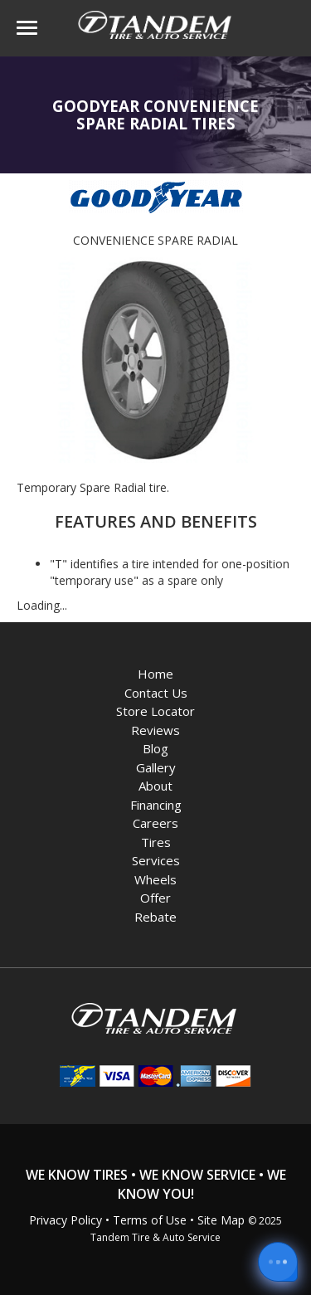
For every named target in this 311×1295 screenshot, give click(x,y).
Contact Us (155, 692)
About (155, 785)
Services (156, 860)
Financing (156, 804)
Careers (155, 823)
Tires (156, 842)
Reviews (155, 730)
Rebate (155, 916)
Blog (155, 748)
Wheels (155, 879)
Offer (155, 897)
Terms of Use (150, 1220)
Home (155, 673)
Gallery (156, 767)
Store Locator (155, 711)
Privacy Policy (65, 1220)
